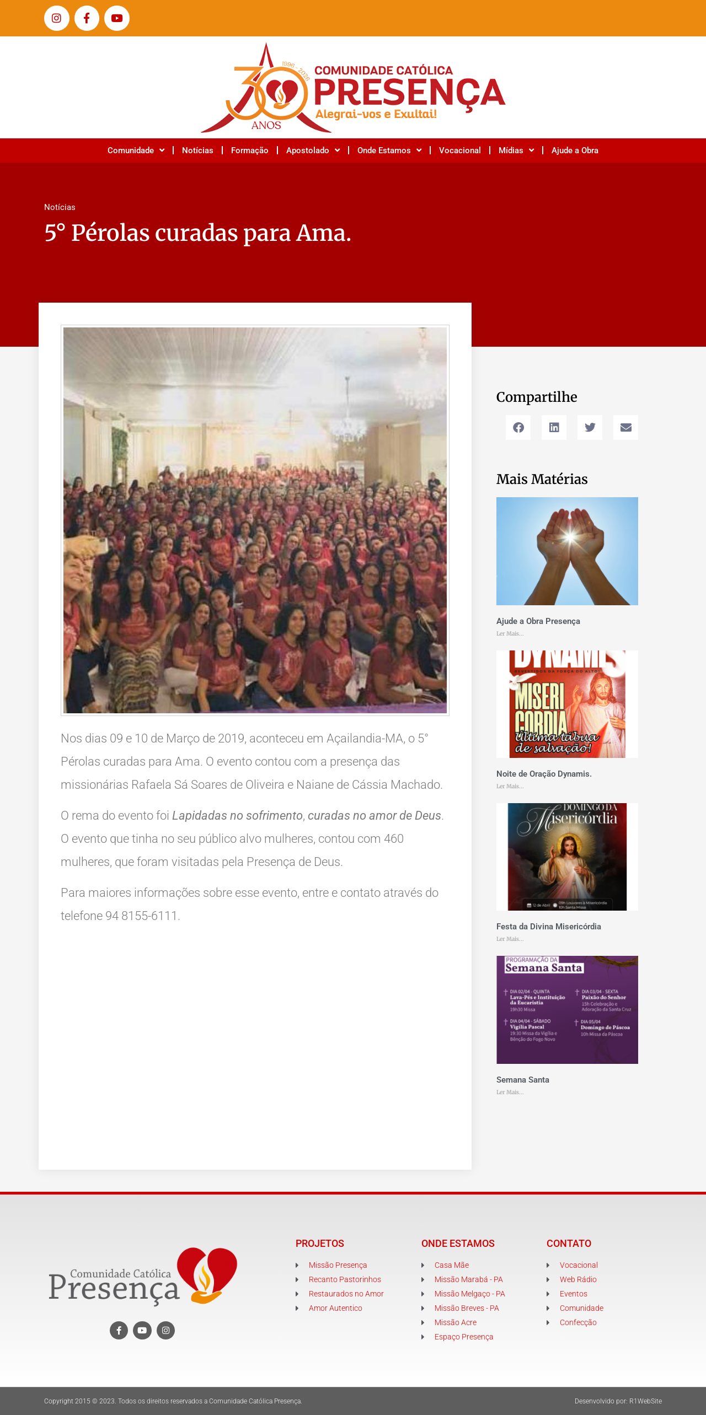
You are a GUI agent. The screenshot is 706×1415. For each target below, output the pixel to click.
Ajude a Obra (575, 150)
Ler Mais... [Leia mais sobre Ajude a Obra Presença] (510, 633)
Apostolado (313, 150)
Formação (250, 150)
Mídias (516, 150)
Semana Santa (522, 1080)
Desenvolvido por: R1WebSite (618, 1401)
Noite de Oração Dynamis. (544, 774)
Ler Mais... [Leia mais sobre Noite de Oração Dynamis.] (510, 786)
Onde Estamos (389, 150)
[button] (518, 427)
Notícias (197, 150)
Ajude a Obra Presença (538, 621)
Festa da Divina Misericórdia (548, 927)
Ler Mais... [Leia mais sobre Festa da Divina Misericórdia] (510, 939)
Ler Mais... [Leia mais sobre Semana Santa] (510, 1092)
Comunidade (136, 150)
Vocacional (460, 150)
